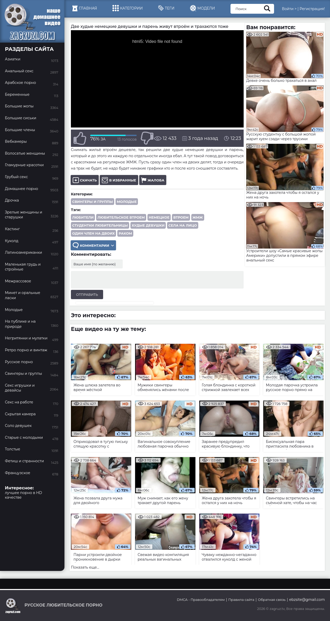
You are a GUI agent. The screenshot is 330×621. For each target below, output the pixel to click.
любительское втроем (121, 217)
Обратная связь (271, 600)
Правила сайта (241, 600)
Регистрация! (312, 8)
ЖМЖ (198, 217)
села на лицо (182, 225)
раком (125, 233)
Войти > (289, 8)
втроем (180, 217)
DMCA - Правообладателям (201, 600)
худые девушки (148, 225)
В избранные (119, 180)
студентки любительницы (100, 225)
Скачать (85, 180)
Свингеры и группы (92, 202)
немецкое (159, 217)
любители (83, 217)
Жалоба (152, 180)
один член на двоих (93, 233)
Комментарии (93, 245)
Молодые (127, 202)
